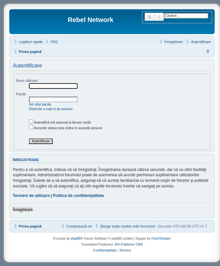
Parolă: (21, 94)
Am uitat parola (40, 104)
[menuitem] (51, 42)
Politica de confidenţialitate (78, 195)
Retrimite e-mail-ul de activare (51, 109)
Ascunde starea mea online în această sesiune (65, 128)
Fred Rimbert (161, 238)
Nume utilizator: (27, 81)
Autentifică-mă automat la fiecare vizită (59, 122)
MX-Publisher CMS (129, 244)
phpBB (76, 238)
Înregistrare (23, 209)
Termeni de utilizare (31, 195)
